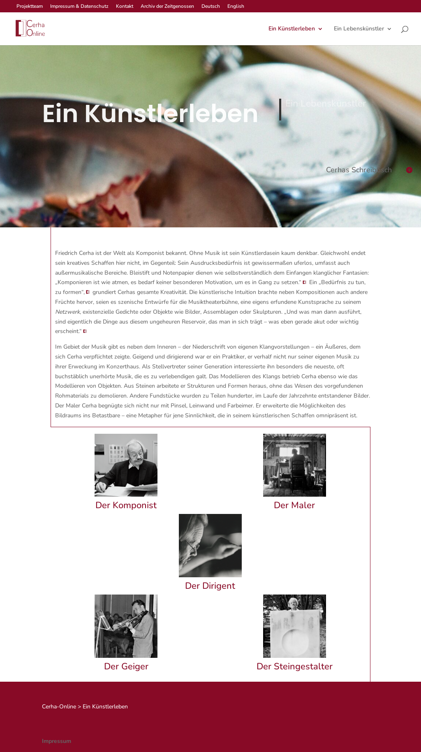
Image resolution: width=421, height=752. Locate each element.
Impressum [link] (56, 741)
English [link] (235, 6)
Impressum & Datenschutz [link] (79, 6)
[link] (29, 28)
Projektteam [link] (29, 6)
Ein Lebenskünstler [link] (359, 29)
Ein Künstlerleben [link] (291, 29)
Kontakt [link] (124, 6)
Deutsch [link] (210, 6)
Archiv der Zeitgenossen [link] (167, 6)
